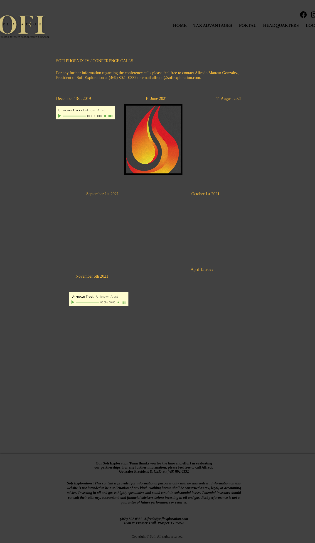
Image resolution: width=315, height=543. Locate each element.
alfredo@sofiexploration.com (176, 77)
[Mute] (105, 116)
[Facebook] (303, 14)
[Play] (60, 116)
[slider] (110, 116)
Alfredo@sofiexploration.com (166, 519)
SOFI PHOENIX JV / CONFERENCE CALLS (94, 61)
